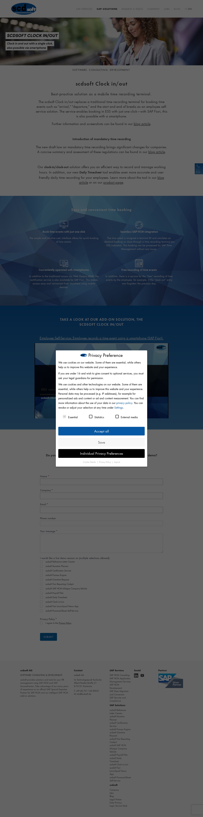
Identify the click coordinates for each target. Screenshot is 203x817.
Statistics (96, 417)
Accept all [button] (101, 431)
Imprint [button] (117, 462)
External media (126, 417)
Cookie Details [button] (90, 462)
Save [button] (101, 442)
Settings (118, 407)
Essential (70, 417)
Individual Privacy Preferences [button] (101, 453)
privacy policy (124, 403)
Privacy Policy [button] (105, 462)
